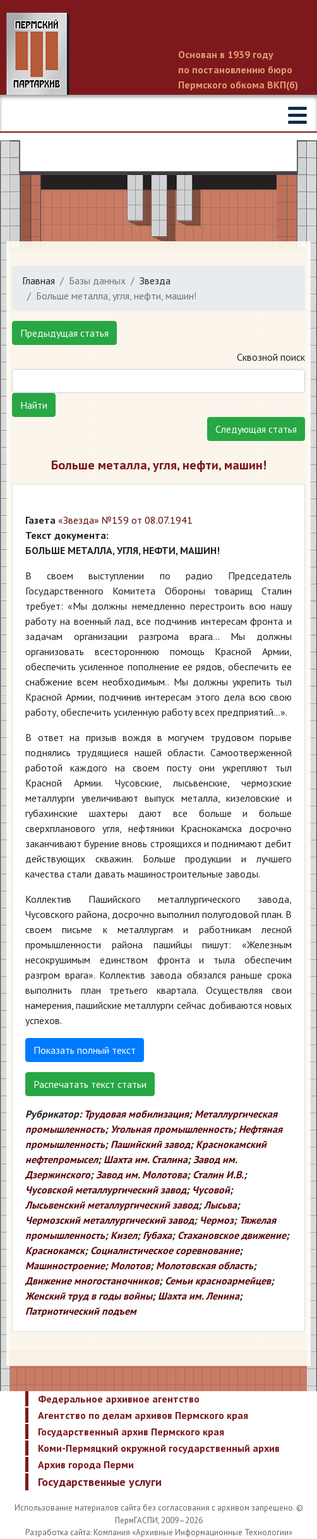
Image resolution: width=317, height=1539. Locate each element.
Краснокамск (55, 1250)
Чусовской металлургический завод (105, 1189)
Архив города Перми (86, 1464)
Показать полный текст (84, 1050)
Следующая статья (256, 429)
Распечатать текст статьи (90, 1084)
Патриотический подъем (80, 1311)
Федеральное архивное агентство (119, 1398)
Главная (38, 280)
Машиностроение (65, 1265)
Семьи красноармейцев (218, 1280)
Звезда (155, 280)
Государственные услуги (100, 1482)
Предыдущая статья (64, 333)
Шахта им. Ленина (198, 1295)
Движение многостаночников (92, 1280)
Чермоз (217, 1220)
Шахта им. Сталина (146, 1159)
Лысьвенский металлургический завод (111, 1204)
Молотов (130, 1265)
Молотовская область (204, 1265)
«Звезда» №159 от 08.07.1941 (125, 520)
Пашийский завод (150, 1144)
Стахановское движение (231, 1235)
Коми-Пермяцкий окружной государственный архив (159, 1448)
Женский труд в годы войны (88, 1295)
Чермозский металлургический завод (109, 1220)
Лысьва (220, 1204)
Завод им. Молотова (141, 1174)
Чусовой (211, 1189)
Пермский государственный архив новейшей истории (158, 55)
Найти (33, 405)
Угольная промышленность (172, 1129)
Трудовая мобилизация (136, 1113)
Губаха (157, 1235)
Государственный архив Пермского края (131, 1431)
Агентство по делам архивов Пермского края (143, 1415)
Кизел (124, 1235)
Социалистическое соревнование (164, 1250)
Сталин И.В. (218, 1174)
